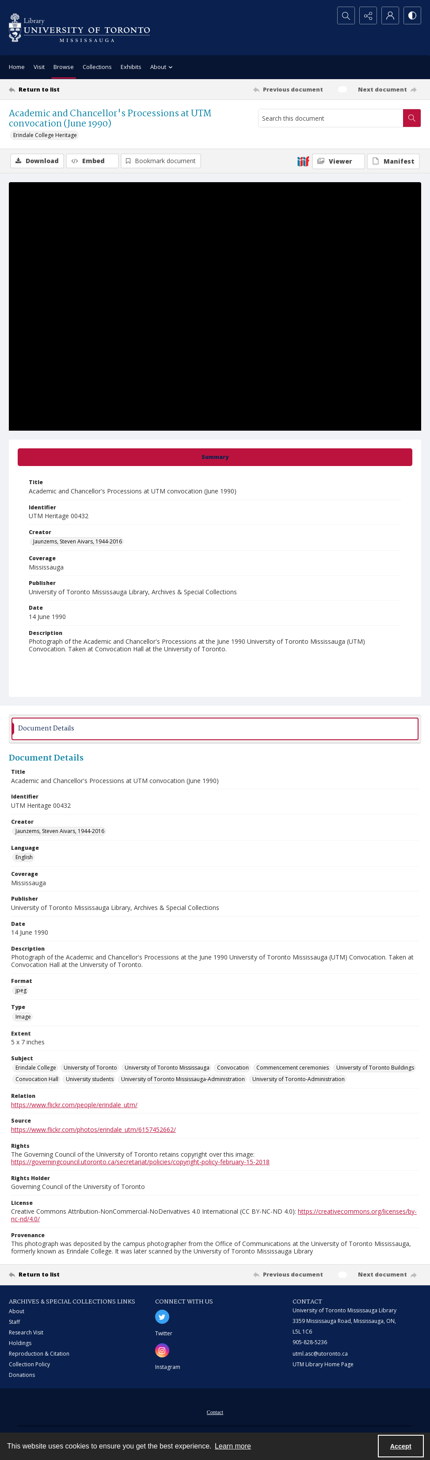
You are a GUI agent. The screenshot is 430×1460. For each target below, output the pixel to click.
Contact (215, 1412)
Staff (14, 1322)
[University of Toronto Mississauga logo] (79, 27)
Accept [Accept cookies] (400, 1446)
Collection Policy (29, 1364)
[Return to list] (64, 89)
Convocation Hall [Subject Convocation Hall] (36, 1079)
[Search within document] (412, 118)
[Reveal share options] (368, 15)
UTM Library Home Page (323, 1364)
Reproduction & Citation (39, 1353)
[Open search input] (346, 15)
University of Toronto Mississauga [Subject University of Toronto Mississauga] (167, 1067)
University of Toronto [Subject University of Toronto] (90, 1067)
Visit (39, 67)
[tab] (215, 457)
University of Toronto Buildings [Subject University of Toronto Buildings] (375, 1067)
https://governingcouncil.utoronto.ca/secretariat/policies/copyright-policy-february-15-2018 (140, 1162)
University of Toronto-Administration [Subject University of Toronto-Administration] (298, 1079)
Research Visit (26, 1332)
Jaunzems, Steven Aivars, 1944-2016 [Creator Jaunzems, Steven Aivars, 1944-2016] (77, 541)
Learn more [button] (233, 1446)
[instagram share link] (162, 1350)
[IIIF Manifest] (393, 161)
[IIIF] (303, 160)
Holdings (20, 1343)
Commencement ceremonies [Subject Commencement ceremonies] (292, 1067)
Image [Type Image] (23, 1016)
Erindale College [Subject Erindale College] (35, 1067)
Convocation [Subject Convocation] (233, 1067)
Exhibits (131, 67)
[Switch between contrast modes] (412, 15)
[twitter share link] (162, 1317)
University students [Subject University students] (90, 1079)
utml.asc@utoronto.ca (320, 1353)
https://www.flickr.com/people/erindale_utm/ (74, 1105)
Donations (22, 1375)
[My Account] (390, 15)
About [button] (162, 67)
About (16, 1311)
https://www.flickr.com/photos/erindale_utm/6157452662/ (93, 1129)
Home (17, 67)
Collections (97, 67)
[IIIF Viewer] (338, 161)
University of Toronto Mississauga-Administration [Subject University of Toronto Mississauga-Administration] (183, 1079)
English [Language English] (24, 857)
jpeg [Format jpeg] (21, 990)
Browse (63, 67)
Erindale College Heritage (45, 135)
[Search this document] (331, 118)
